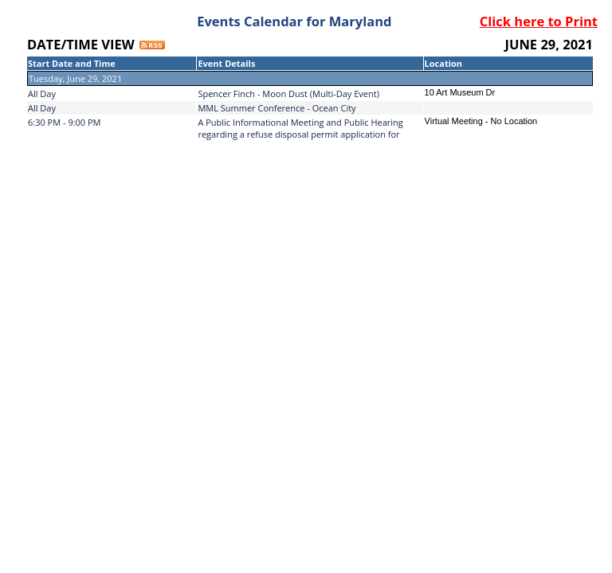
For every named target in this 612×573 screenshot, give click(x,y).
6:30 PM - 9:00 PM (64, 122)
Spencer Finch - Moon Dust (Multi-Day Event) (288, 93)
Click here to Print (539, 21)
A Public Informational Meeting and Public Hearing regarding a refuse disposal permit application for (300, 128)
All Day (42, 93)
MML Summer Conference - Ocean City (276, 108)
